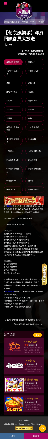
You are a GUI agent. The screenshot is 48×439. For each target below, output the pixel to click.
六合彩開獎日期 (12, 160)
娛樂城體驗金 (33, 189)
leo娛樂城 (32, 139)
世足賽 (9, 118)
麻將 (30, 118)
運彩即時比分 (11, 92)
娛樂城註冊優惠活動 (12, 128)
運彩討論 (31, 83)
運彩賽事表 (32, 101)
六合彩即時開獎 (34, 169)
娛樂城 (10, 206)
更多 (37, 335)
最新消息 (27, 420)
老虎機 (31, 92)
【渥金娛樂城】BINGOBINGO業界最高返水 (23, 320)
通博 (8, 83)
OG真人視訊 (30, 341)
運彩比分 (31, 62)
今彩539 (9, 101)
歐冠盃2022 (11, 181)
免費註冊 (36, 436)
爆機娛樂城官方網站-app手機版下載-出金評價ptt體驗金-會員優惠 (32, 380)
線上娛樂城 (32, 160)
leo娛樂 (31, 109)
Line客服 (12, 436)
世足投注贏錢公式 (12, 72)
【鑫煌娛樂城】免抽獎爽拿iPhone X (28, 324)
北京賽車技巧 (33, 127)
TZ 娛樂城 (29, 360)
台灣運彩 (10, 151)
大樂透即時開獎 (34, 151)
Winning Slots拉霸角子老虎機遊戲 (32, 399)
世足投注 (10, 109)
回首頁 (19, 420)
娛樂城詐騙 (10, 189)
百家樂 (31, 181)
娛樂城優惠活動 (12, 62)
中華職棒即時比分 (12, 170)
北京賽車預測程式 (12, 140)
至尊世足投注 (33, 71)
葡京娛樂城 (9, 291)
